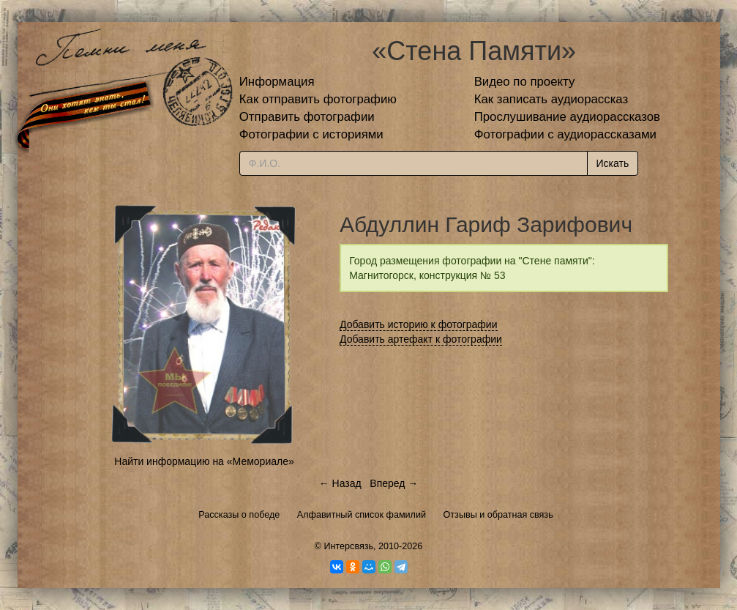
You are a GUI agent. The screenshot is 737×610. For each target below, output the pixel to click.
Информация (277, 82)
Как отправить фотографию (318, 99)
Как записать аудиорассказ (551, 99)
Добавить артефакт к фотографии (421, 339)
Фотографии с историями (311, 134)
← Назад (340, 483)
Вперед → (394, 483)
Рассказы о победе (239, 515)
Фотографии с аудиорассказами (565, 134)
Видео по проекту (524, 82)
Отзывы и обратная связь (498, 515)
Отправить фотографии (307, 117)
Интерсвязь (348, 546)
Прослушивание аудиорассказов (567, 117)
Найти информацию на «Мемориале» (203, 461)
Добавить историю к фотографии (419, 324)
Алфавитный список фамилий (361, 515)
